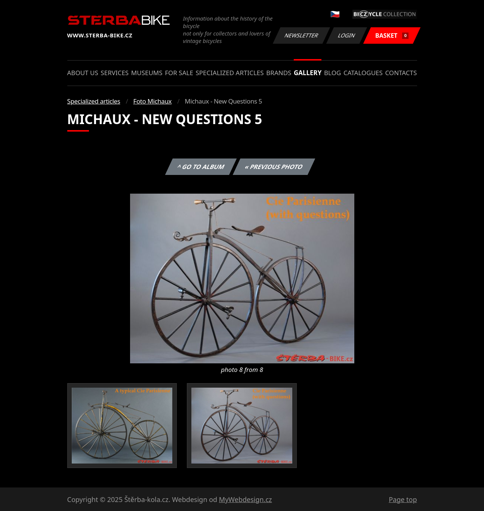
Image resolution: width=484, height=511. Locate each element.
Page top (403, 499)
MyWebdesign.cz (245, 499)
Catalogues (363, 72)
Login (347, 35)
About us (82, 72)
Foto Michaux (152, 101)
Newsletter (301, 35)
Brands (278, 72)
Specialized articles (229, 72)
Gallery (307, 72)
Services (115, 72)
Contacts (401, 72)
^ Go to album (201, 167)
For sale (179, 72)
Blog (332, 72)
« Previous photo (274, 167)
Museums (147, 72)
